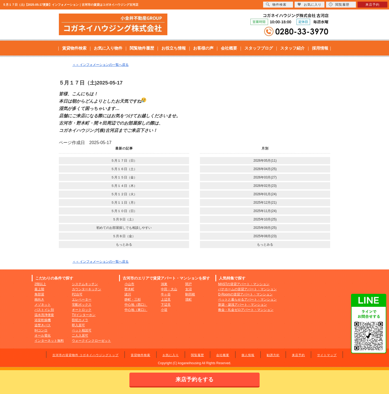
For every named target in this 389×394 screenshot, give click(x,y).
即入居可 (78, 325)
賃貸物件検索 (74, 48)
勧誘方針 (273, 355)
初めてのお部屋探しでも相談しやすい (124, 228)
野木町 (129, 289)
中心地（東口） (136, 310)
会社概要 (229, 48)
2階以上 (40, 284)
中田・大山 (169, 289)
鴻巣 (164, 284)
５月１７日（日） (124, 160)
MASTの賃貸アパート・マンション (243, 284)
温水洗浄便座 (44, 315)
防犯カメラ (80, 320)
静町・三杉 (133, 299)
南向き (39, 299)
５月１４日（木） (124, 186)
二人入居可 (80, 335)
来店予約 (298, 355)
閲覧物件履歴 (142, 48)
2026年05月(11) (264, 160)
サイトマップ (327, 355)
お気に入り (170, 355)
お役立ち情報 (173, 48)
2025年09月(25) (264, 228)
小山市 (129, 284)
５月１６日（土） (124, 169)
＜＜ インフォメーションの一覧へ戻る (100, 65)
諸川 (128, 294)
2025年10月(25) (264, 219)
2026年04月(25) (264, 169)
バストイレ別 (44, 310)
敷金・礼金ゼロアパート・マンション (245, 310)
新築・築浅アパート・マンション (242, 305)
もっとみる (124, 244)
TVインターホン (83, 315)
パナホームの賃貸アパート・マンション (247, 289)
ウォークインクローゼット (91, 341)
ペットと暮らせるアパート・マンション (247, 299)
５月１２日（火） (124, 194)
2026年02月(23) (264, 186)
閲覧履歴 (197, 355)
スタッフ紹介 (292, 48)
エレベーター (81, 299)
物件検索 (276, 4)
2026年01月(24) (264, 194)
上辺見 (166, 299)
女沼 (188, 289)
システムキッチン (85, 284)
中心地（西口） (136, 305)
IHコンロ (40, 330)
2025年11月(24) (264, 211)
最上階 (39, 289)
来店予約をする (194, 379)
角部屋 (39, 294)
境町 (188, 299)
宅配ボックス (81, 305)
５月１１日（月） (124, 202)
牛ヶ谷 (166, 294)
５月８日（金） (124, 236)
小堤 (164, 310)
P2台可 (77, 294)
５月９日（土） (124, 219)
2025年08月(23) (264, 236)
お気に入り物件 (108, 48)
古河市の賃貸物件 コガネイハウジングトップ (85, 355)
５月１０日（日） (124, 211)
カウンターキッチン (86, 289)
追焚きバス (42, 325)
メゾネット (42, 305)
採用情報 (320, 48)
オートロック (81, 310)
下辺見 (166, 305)
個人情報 (247, 355)
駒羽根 (190, 294)
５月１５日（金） (124, 177)
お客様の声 (203, 48)
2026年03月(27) (264, 177)
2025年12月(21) (264, 202)
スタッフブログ (258, 48)
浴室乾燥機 (42, 320)
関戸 (188, 284)
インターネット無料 (49, 341)
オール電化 (42, 335)
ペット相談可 (81, 330)
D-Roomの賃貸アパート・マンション (245, 294)
